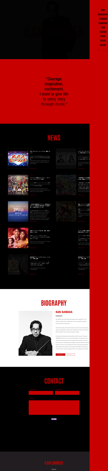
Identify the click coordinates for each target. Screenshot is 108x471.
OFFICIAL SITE (33, 168)
